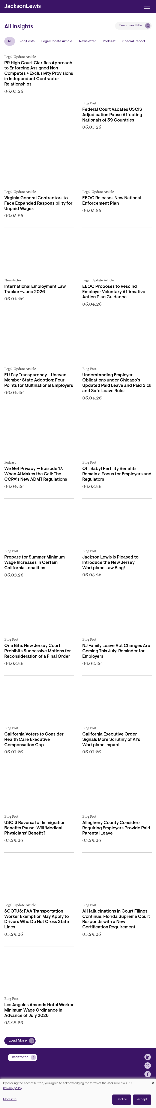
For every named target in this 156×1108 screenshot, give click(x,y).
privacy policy (12, 1088)
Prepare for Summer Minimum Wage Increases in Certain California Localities (34, 562)
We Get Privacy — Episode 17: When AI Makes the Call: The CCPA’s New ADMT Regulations (35, 474)
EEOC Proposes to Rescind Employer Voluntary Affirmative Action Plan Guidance (113, 292)
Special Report (133, 41)
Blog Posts (26, 41)
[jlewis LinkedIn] (147, 1065)
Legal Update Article (56, 41)
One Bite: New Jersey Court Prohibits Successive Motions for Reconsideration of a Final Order (37, 651)
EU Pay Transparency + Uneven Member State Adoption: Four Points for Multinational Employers (38, 380)
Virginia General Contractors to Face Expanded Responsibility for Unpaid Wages (38, 203)
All (10, 41)
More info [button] (9, 1099)
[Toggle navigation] (147, 6)
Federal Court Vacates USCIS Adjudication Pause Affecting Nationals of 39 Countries (112, 115)
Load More (18, 1041)
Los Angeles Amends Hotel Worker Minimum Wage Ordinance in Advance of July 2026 (39, 1010)
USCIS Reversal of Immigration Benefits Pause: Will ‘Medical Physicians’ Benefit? (35, 828)
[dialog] (78, 1093)
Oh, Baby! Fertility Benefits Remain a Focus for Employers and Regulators (117, 474)
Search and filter (131, 25)
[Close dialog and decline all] (153, 1081)
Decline (122, 1099)
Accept (142, 1099)
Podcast (109, 41)
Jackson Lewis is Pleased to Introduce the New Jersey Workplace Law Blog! (110, 562)
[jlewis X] (147, 1074)
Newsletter (87, 41)
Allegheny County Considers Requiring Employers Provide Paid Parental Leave (116, 828)
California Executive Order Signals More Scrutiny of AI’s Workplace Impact (111, 739)
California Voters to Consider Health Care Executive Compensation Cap (34, 739)
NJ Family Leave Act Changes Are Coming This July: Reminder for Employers (116, 651)
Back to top (20, 1065)
